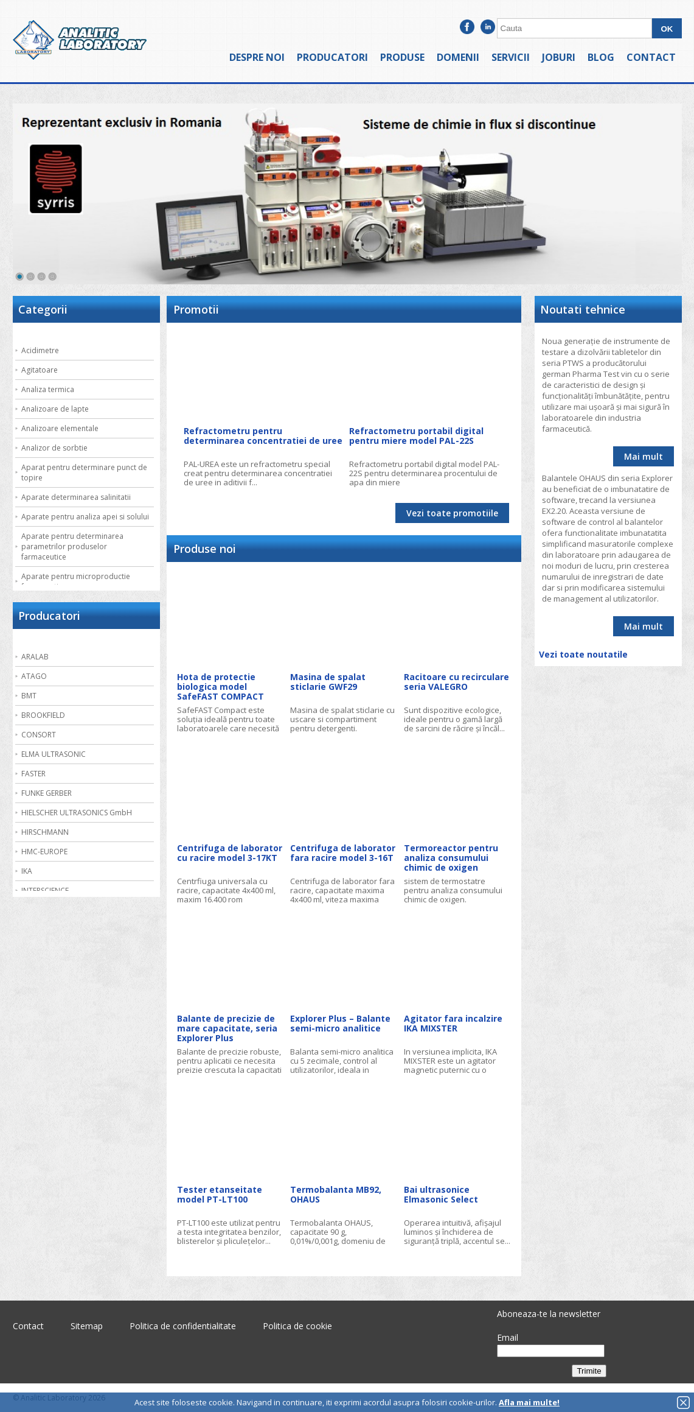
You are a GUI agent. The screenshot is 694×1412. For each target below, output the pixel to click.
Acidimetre (40, 350)
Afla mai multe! (529, 1402)
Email (507, 1337)
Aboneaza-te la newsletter (548, 1313)
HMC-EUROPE (44, 851)
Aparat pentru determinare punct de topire (84, 472)
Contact (651, 57)
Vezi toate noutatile (583, 654)
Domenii (458, 57)
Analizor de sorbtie (54, 448)
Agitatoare (39, 370)
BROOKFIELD (43, 715)
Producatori (332, 57)
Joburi (558, 57)
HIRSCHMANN (45, 832)
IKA (26, 871)
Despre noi (257, 57)
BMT (28, 695)
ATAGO (34, 676)
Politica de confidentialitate (183, 1326)
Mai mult (643, 456)
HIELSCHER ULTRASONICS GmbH (76, 812)
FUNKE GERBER (46, 793)
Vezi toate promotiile (452, 513)
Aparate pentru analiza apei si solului (85, 516)
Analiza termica (47, 389)
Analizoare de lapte (55, 409)
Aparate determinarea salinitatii (76, 497)
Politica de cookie (297, 1326)
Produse (402, 57)
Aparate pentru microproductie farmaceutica (75, 581)
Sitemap (87, 1326)
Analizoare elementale (60, 428)
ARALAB (35, 657)
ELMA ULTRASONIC (53, 754)
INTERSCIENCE (45, 890)
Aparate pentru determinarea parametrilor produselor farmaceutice (72, 546)
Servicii (510, 57)
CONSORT (38, 734)
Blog (601, 57)
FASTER (33, 773)
